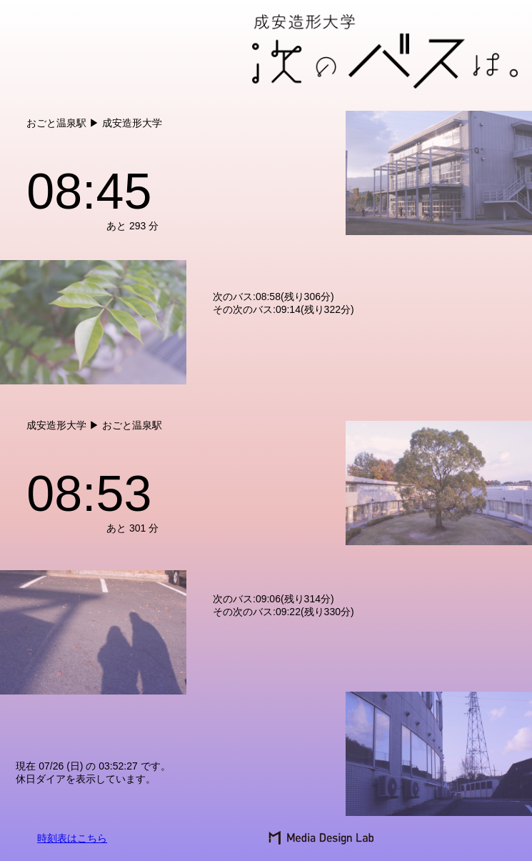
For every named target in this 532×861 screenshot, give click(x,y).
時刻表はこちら (72, 838)
